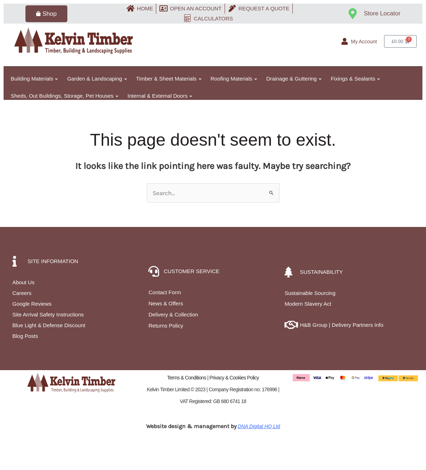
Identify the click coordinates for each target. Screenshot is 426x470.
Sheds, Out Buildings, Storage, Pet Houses (64, 96)
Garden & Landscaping (96, 79)
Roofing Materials (234, 79)
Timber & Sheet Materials (168, 79)
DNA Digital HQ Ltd (258, 426)
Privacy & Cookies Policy (234, 378)
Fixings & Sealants (355, 79)
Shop (46, 13)
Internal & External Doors (160, 96)
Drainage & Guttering (293, 79)
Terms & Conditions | (188, 378)
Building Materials (34, 79)
